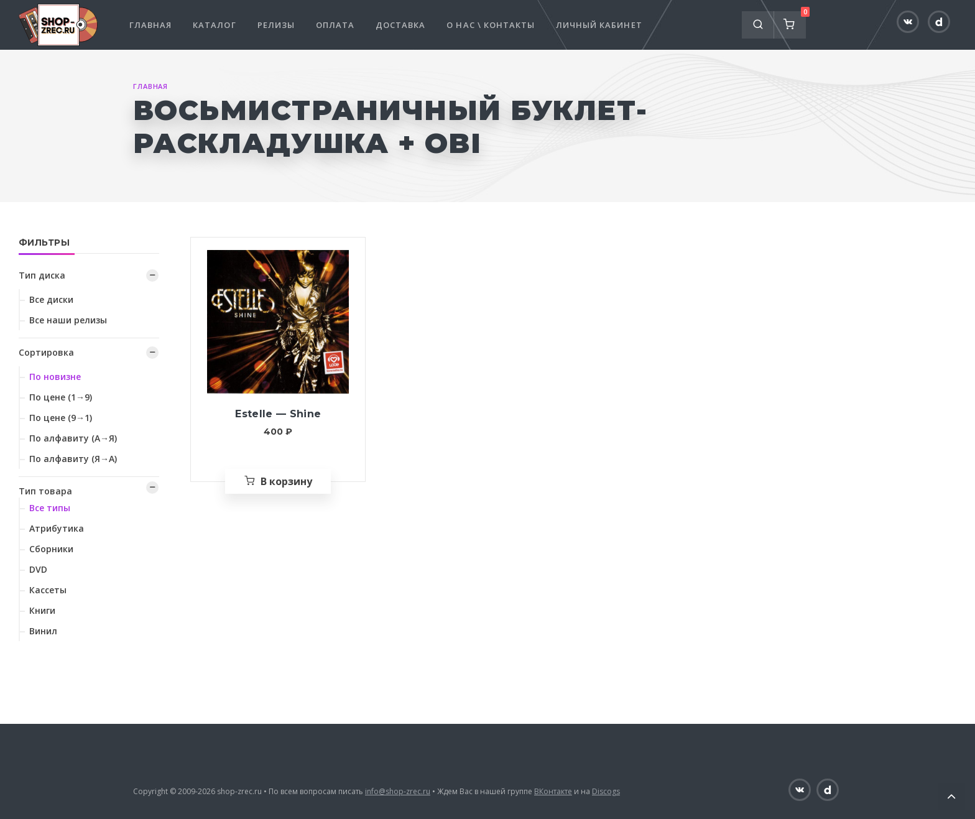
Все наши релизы (68, 320)
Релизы (276, 24)
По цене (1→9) (60, 397)
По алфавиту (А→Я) (73, 438)
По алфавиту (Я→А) (73, 459)
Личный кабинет (599, 24)
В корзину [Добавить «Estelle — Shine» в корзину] (286, 481)
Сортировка (46, 352)
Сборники (51, 549)
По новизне (55, 376)
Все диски (51, 299)
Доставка (400, 24)
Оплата (335, 24)
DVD (38, 569)
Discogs (606, 791)
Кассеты (48, 590)
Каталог (214, 24)
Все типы (49, 508)
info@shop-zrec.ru (397, 791)
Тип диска (42, 275)
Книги (42, 610)
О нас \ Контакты (490, 24)
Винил (43, 631)
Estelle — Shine (278, 414)
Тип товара (45, 491)
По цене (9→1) (60, 417)
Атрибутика (56, 528)
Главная (150, 24)
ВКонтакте (553, 791)
